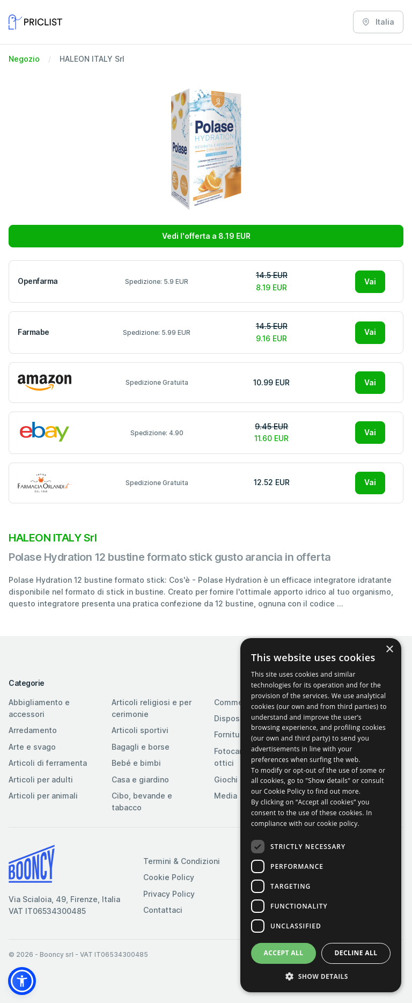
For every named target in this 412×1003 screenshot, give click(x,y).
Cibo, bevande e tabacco (142, 801)
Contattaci (162, 909)
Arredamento (33, 730)
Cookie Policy (168, 877)
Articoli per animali (43, 795)
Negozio (24, 58)
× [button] (389, 650)
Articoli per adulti (41, 779)
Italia (378, 21)
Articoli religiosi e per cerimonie (152, 708)
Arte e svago (32, 746)
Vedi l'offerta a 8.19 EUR (206, 235)
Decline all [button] (356, 952)
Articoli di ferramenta (48, 762)
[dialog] (320, 815)
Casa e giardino (140, 779)
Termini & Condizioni (181, 861)
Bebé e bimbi (136, 762)
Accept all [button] (284, 952)
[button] (22, 981)
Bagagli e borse (141, 746)
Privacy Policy (169, 893)
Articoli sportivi (140, 730)
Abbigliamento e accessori (39, 708)
